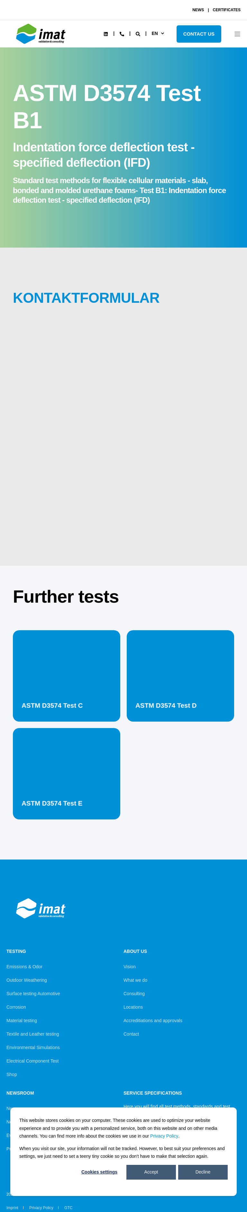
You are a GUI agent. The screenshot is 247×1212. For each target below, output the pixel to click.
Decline (203, 1171)
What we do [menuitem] (135, 980)
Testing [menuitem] (16, 951)
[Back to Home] (41, 44)
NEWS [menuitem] (198, 10)
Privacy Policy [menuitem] (41, 1208)
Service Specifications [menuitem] (153, 1093)
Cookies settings (99, 1171)
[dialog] (123, 1151)
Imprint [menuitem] (12, 1208)
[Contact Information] (122, 33)
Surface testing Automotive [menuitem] (33, 993)
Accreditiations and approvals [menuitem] (153, 1020)
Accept (151, 1171)
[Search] (139, 33)
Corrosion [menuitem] (16, 1007)
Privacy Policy (164, 1136)
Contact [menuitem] (131, 1034)
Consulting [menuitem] (134, 993)
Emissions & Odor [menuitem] (24, 966)
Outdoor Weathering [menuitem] (26, 980)
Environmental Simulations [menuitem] (33, 1047)
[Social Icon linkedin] (106, 34)
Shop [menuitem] (11, 1074)
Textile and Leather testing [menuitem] (32, 1034)
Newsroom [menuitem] (20, 1093)
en (154, 33)
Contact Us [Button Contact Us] (199, 34)
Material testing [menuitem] (21, 1020)
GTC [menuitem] (68, 1208)
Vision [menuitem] (130, 966)
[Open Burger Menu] (237, 34)
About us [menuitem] (135, 951)
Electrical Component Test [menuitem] (32, 1061)
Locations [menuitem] (133, 1007)
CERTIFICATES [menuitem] (227, 10)
